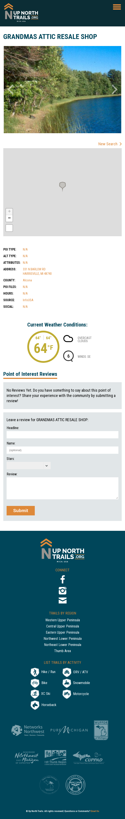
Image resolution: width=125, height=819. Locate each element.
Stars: (11, 459)
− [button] (9, 218)
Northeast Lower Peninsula (62, 645)
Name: (11, 443)
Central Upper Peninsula (62, 626)
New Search (108, 144)
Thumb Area (62, 651)
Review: (12, 474)
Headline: (13, 428)
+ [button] (9, 211)
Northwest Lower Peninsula (63, 639)
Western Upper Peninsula (62, 620)
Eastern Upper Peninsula (62, 633)
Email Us (95, 811)
